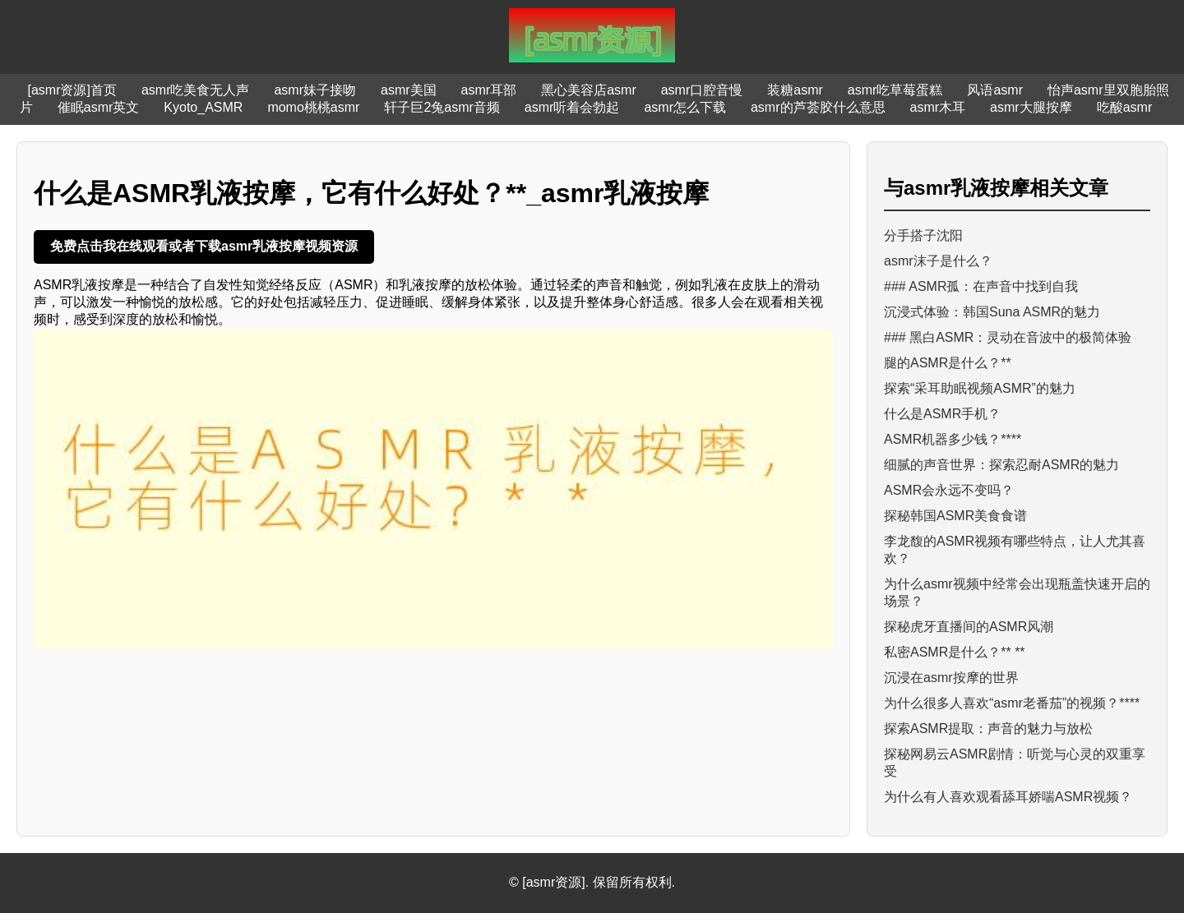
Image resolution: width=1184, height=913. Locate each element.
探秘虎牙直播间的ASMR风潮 (968, 627)
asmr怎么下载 (685, 107)
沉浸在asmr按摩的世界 (951, 678)
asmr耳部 (489, 90)
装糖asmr (795, 90)
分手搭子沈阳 (923, 235)
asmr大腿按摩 (1031, 107)
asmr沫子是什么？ (938, 261)
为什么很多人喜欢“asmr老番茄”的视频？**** (1012, 703)
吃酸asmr (1125, 107)
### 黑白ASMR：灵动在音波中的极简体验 (1007, 337)
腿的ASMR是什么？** (947, 363)
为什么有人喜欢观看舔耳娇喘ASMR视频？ (1008, 797)
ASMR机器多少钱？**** (952, 439)
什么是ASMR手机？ (942, 414)
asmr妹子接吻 (315, 90)
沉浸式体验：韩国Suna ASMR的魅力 (992, 312)
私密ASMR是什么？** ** (954, 652)
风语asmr (995, 90)
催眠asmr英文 (99, 107)
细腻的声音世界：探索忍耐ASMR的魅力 (1001, 465)
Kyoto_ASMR (203, 107)
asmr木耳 (938, 107)
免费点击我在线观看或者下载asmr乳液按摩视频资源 (204, 246)
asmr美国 (409, 90)
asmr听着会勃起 (572, 107)
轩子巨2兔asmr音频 (441, 107)
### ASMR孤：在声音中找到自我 (981, 286)
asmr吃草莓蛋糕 (895, 90)
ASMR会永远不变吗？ (949, 490)
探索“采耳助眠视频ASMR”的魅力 (979, 388)
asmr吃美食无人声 (195, 90)
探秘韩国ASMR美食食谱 (955, 516)
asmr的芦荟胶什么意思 (818, 107)
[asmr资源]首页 (71, 90)
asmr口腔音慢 (702, 90)
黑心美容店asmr (588, 90)
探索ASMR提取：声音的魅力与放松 (988, 728)
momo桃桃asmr (313, 107)
